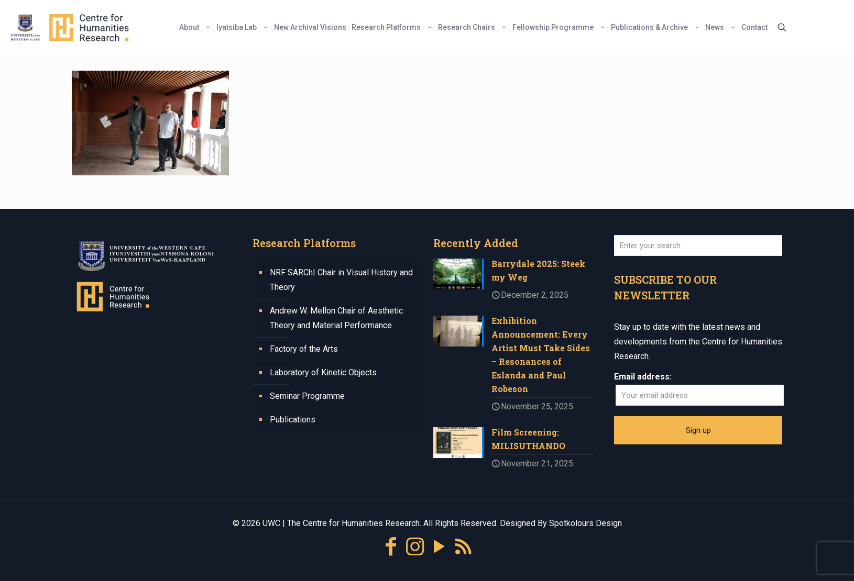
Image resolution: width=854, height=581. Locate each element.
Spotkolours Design (585, 523)
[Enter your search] (698, 245)
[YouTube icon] (439, 546)
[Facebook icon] (390, 546)
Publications (292, 419)
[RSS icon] (463, 546)
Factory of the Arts (304, 349)
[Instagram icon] (414, 546)
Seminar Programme (307, 396)
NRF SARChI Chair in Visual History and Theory (341, 279)
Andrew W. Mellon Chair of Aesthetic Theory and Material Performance (336, 318)
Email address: (643, 377)
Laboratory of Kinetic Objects (323, 372)
